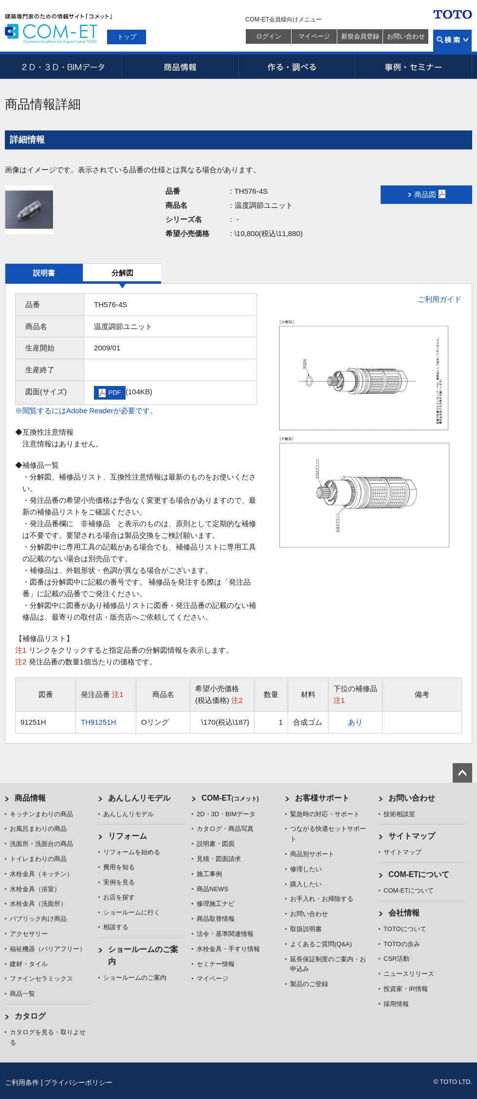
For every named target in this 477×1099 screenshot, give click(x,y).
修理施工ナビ (216, 903)
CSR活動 (396, 958)
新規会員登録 (360, 36)
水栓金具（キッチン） (41, 874)
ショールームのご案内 (134, 977)
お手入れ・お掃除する (321, 898)
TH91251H (98, 722)
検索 (452, 41)
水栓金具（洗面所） (38, 903)
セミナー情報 (216, 964)
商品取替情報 (216, 918)
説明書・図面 (216, 843)
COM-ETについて (419, 874)
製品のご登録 (309, 984)
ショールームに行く (131, 912)
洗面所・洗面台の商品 (41, 843)
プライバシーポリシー (78, 1082)
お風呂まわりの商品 (38, 828)
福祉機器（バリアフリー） (48, 948)
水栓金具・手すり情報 (228, 948)
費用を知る (119, 867)
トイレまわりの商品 (38, 858)
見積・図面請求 (219, 858)
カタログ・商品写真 (225, 828)
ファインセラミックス (41, 978)
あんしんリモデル (139, 798)
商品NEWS (212, 889)
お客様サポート (322, 798)
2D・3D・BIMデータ (63, 67)
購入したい (306, 884)
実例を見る (119, 882)
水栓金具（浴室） (35, 889)
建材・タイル (29, 964)
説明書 (44, 273)
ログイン (268, 36)
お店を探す (119, 897)
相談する (115, 927)
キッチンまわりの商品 (41, 814)
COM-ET (230, 798)
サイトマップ (411, 836)
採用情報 (396, 1003)
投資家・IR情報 (406, 988)
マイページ (314, 36)
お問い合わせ (406, 36)
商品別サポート (312, 854)
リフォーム (127, 836)
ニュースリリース (409, 973)
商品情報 (180, 67)
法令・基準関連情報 (225, 933)
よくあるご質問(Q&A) (321, 944)
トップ (126, 36)
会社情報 (404, 913)
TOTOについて (405, 929)
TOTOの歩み (402, 944)
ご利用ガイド (439, 299)
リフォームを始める (131, 852)
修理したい (306, 869)
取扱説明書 (306, 929)
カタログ (30, 1016)
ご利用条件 (22, 1082)
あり (355, 722)
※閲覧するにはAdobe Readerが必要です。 (86, 410)
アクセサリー (29, 933)
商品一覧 (22, 993)
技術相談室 (399, 814)
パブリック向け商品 (38, 918)
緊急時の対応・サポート (325, 814)
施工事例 (209, 874)
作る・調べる (296, 67)
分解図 (122, 273)
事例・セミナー (413, 67)
